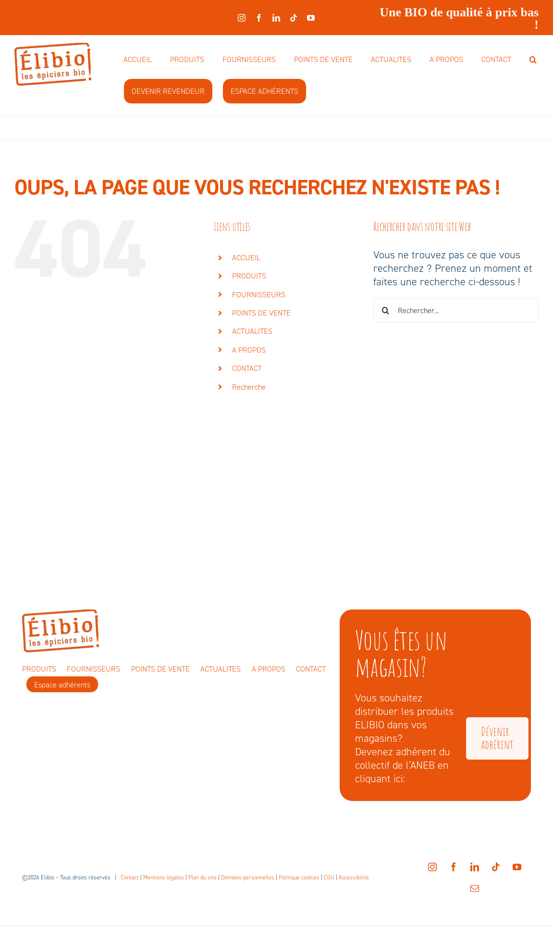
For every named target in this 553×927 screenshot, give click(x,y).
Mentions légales (163, 877)
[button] (533, 60)
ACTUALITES (252, 331)
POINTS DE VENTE (261, 313)
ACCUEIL (246, 258)
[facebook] (259, 18)
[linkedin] (276, 18)
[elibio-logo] (52, 48)
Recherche (249, 387)
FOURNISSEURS (258, 295)
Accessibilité (354, 877)
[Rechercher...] (456, 310)
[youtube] (311, 18)
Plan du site (202, 877)
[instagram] (242, 18)
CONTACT (247, 368)
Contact (130, 877)
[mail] (475, 888)
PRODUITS (249, 276)
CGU (329, 877)
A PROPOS (249, 350)
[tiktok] (293, 18)
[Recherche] (385, 310)
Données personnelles (247, 877)
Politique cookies (299, 877)
